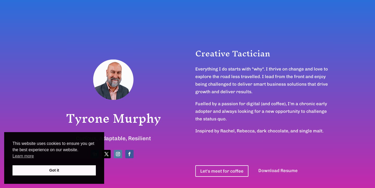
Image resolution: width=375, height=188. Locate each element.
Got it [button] (54, 170)
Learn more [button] (23, 156)
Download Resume (278, 170)
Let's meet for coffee (221, 171)
